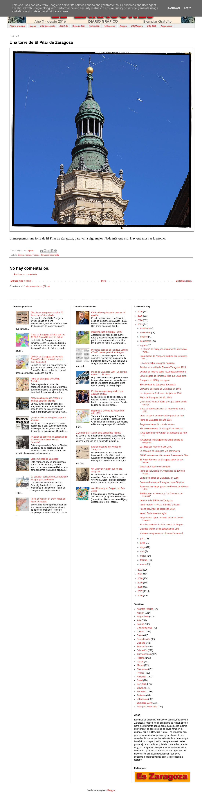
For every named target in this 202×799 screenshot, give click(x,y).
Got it (187, 8)
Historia (141, 658)
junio (143, 542)
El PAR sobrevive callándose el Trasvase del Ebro (164, 455)
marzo (143, 556)
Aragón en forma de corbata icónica (157, 424)
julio (142, 538)
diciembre (145, 328)
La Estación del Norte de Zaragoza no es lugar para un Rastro (49, 478)
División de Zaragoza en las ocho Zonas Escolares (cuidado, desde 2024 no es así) (47, 359)
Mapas (33, 26)
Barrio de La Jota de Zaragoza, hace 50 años (162, 482)
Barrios (140, 624)
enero (143, 564)
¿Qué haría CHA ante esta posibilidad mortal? (98, 433)
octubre (144, 336)
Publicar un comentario (25, 274)
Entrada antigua (184, 281)
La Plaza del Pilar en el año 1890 (156, 446)
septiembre (146, 341)
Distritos (141, 643)
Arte (139, 620)
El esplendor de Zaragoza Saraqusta (158, 384)
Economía (142, 646)
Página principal (17, 26)
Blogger (111, 790)
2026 (140, 311)
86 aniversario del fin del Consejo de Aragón (161, 524)
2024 (140, 320)
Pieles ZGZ (94, 26)
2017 (140, 591)
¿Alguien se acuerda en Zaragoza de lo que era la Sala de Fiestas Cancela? (49, 439)
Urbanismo (142, 699)
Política (140, 673)
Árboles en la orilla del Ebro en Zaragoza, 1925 (163, 367)
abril (142, 551)
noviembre (145, 332)
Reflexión (141, 676)
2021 (140, 574)
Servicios (141, 684)
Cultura (21, 255)
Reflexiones (109, 26)
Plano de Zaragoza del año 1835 (156, 420)
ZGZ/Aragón (137, 26)
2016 (140, 595)
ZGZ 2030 (151, 26)
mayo (143, 547)
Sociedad (141, 691)
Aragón (123, 26)
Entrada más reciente (20, 281)
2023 (140, 324)
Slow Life (141, 688)
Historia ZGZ (79, 26)
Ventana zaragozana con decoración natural (161, 533)
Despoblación (143, 639)
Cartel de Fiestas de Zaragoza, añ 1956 (159, 478)
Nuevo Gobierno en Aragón (153, 513)
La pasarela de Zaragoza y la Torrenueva (160, 451)
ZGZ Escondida (47, 26)
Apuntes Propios (145, 609)
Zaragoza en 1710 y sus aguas (155, 380)
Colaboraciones (144, 627)
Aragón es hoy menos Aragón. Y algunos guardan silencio (46, 399)
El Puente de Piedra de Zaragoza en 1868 (160, 389)
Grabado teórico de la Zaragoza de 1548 (159, 529)
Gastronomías (144, 654)
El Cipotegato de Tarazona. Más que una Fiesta (163, 376)
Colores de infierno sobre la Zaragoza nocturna (163, 371)
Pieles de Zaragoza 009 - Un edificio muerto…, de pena (109, 373)
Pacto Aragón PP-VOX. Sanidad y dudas (160, 504)
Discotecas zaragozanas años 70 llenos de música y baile (47, 313)
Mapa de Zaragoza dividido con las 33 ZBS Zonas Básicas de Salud (48, 335)
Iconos (28, 255)
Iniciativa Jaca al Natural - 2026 (106, 332)
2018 (140, 587)
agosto (143, 345)
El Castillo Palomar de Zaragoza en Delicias (161, 428)
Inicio (103, 281)
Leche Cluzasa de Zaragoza (44, 459)
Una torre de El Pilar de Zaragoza (156, 500)
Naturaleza (142, 669)
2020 (140, 578)
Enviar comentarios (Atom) (37, 286)
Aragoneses (166, 26)
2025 (140, 316)
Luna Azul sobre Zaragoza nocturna (157, 363)
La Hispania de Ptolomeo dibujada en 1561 (161, 393)
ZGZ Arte (63, 26)
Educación (142, 650)
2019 (140, 582)
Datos (140, 635)
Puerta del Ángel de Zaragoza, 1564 (157, 509)
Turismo (35, 255)
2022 (140, 570)
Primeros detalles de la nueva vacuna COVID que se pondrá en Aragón (109, 351)
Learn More (174, 8)
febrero (144, 560)
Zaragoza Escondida (50, 255)
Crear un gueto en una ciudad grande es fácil (162, 415)
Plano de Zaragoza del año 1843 (156, 397)
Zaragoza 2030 (144, 703)
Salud (140, 680)
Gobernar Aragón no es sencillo (155, 466)
